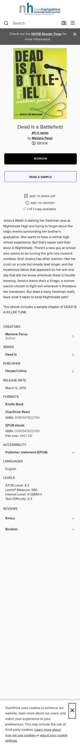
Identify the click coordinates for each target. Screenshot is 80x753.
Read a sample (40, 177)
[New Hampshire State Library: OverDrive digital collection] (40, 9)
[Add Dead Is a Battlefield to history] (40, 203)
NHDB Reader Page (46, 34)
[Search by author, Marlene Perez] (40, 336)
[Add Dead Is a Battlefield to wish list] (40, 196)
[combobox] (31, 23)
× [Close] (72, 710)
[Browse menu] (73, 23)
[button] (40, 158)
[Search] (6, 23)
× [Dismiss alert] (75, 34)
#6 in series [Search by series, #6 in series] (40, 133)
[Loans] (64, 24)
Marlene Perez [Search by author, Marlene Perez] (42, 138)
